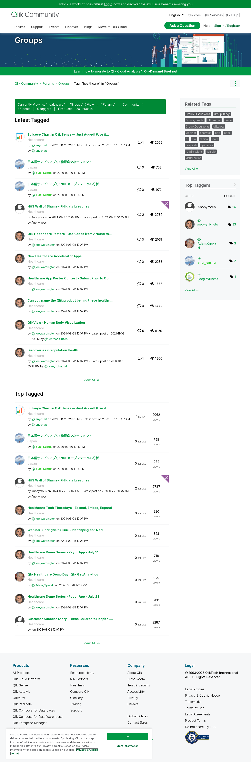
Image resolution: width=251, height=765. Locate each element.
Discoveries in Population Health (52, 353)
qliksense (207, 148)
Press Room (136, 682)
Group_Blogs (222, 117)
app (217, 135)
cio (194, 142)
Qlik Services (213, 15)
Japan (32, 170)
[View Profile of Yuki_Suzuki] (44, 175)
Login (108, 4)
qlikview (218, 129)
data (215, 142)
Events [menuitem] (54, 27)
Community (131, 107)
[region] (79, 743)
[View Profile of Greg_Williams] (207, 282)
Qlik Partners (79, 682)
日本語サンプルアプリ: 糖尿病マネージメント (59, 165)
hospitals (191, 148)
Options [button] (235, 86)
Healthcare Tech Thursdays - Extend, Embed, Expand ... (71, 511)
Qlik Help (231, 15)
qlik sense (214, 123)
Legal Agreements (197, 717)
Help (206, 26)
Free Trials (77, 688)
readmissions (194, 154)
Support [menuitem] (37, 27)
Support (76, 713)
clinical (204, 142)
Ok (127, 736)
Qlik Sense (20, 688)
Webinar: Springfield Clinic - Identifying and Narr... (66, 533)
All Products (21, 676)
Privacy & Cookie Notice (202, 698)
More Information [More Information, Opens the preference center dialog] (127, 745)
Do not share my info (200, 730)
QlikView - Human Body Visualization (56, 325)
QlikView (19, 701)
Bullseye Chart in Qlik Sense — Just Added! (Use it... (68, 137)
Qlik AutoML (21, 694)
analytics (205, 135)
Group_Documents (197, 129)
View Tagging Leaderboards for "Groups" (210, 187)
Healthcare (35, 143)
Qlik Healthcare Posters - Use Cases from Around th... (69, 237)
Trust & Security (138, 688)
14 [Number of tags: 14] (234, 210)
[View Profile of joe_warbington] (45, 247)
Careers (132, 707)
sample (211, 154)
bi (187, 142)
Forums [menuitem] (19, 27)
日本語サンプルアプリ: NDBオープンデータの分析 (63, 187)
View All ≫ (92, 383)
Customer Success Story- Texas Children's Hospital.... (70, 622)
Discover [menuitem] (71, 27)
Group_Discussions (198, 117)
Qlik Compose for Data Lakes (34, 713)
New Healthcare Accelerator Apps (54, 259)
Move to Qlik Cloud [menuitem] (112, 27)
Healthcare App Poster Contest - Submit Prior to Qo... (69, 281)
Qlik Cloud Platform (26, 682)
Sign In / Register (227, 26)
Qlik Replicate (22, 707)
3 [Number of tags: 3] (235, 246)
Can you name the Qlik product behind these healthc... (70, 303)
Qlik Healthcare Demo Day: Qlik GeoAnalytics (62, 577)
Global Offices (137, 719)
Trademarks (193, 705)
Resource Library (82, 676)
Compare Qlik (79, 694)
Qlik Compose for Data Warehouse (38, 719)
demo (228, 123)
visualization (193, 160)
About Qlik (134, 676)
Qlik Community (26, 86)
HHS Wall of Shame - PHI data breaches (58, 209)
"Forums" (108, 107)
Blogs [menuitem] (88, 27)
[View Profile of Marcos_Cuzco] (58, 342)
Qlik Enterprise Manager (29, 726)
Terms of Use (194, 711)
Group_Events (195, 123)
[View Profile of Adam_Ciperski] (44, 588)
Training (75, 707)
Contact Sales (137, 725)
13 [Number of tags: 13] (234, 227)
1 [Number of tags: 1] (235, 280)
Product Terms (195, 723)
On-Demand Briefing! (160, 74)
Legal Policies (194, 692)
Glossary (76, 701)
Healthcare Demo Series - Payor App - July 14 (62, 555)
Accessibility (136, 694)
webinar (191, 135)
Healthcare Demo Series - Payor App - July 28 (63, 599)
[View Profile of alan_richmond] (57, 369)
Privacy (132, 701)
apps (227, 135)
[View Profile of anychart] (41, 148)
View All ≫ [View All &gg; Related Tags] (192, 171)
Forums (48, 86)
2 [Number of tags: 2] (235, 264)
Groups (29, 43)
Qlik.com (194, 15)
